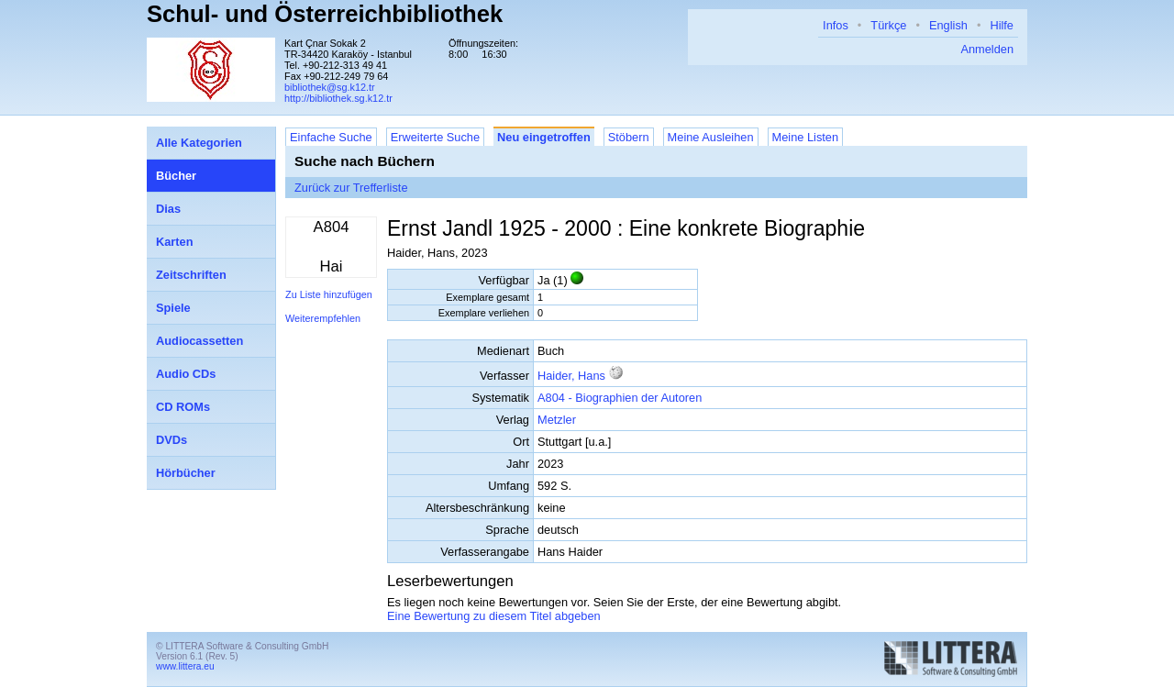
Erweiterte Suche (435, 137)
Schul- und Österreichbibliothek (325, 14)
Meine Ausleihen (711, 137)
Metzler (556, 420)
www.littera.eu (185, 666)
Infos (835, 25)
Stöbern (628, 137)
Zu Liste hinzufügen (328, 294)
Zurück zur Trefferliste (351, 187)
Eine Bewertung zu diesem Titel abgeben (494, 616)
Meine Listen (805, 137)
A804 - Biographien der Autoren (619, 397)
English (948, 25)
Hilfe (1001, 25)
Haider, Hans (571, 375)
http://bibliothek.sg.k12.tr (338, 98)
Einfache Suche (331, 137)
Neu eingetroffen (544, 137)
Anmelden (986, 49)
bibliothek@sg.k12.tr (329, 87)
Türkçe (888, 25)
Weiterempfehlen (322, 318)
